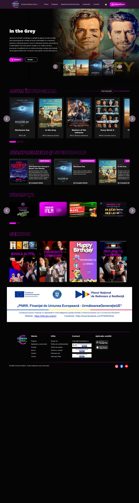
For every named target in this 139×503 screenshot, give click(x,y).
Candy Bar (87, 4)
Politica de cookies (57, 347)
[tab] (12, 142)
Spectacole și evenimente (39, 344)
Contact (97, 4)
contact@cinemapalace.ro (80, 341)
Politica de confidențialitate (59, 344)
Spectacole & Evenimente (70, 4)
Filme (47, 4)
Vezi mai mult (106, 91)
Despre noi (54, 341)
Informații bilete (56, 356)
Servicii (33, 350)
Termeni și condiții (57, 350)
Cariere (33, 356)
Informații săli (55, 353)
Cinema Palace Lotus (30, 4)
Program (55, 4)
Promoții (33, 347)
